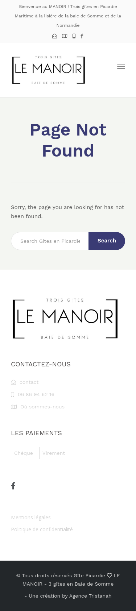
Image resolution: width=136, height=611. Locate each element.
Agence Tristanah (90, 596)
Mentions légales (31, 517)
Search (107, 240)
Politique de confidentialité (42, 529)
